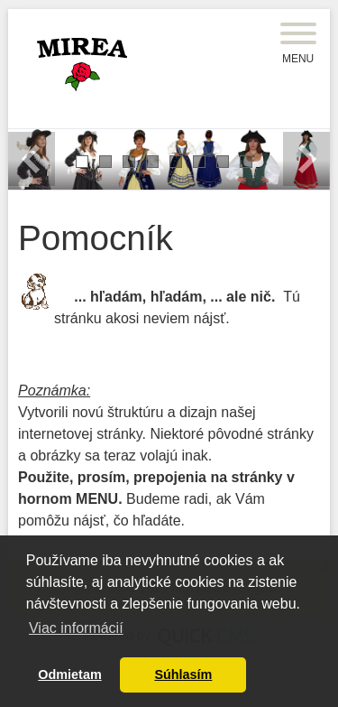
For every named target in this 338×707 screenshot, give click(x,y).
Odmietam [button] (69, 674)
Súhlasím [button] (183, 674)
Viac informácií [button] (76, 628)
